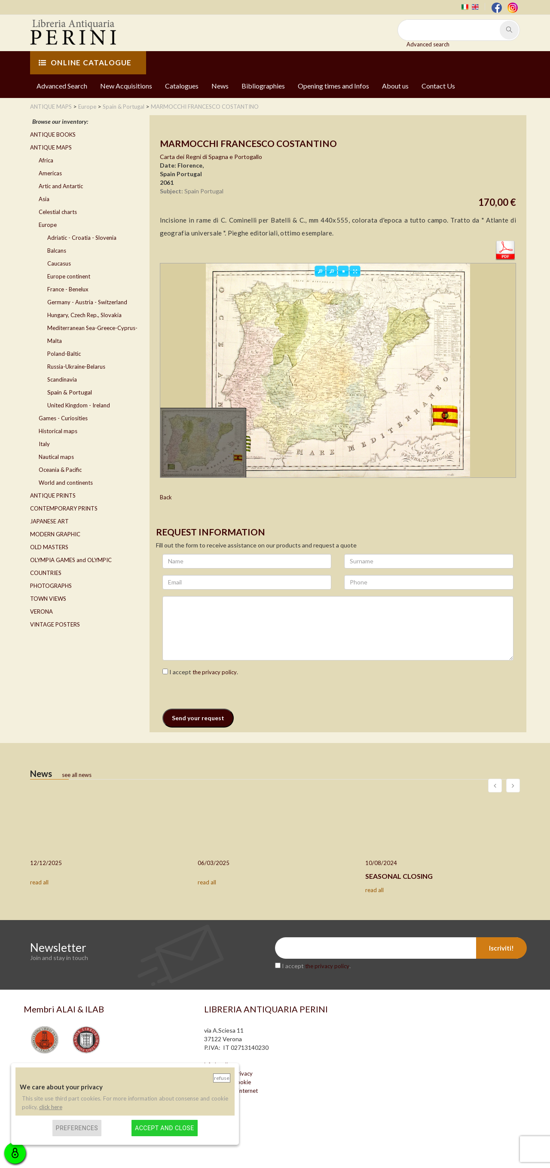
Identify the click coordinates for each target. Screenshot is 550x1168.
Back (166, 497)
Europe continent (68, 276)
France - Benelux (68, 289)
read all (39, 882)
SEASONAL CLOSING (399, 876)
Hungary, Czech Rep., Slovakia (84, 315)
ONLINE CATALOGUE (85, 62)
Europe (48, 224)
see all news (77, 774)
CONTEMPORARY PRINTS (64, 508)
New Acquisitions (126, 86)
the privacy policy (214, 672)
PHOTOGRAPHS (51, 585)
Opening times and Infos (333, 86)
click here (50, 1107)
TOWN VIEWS (48, 598)
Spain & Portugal (69, 392)
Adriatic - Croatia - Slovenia (81, 237)
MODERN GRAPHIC (55, 534)
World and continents (66, 482)
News (220, 86)
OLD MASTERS (49, 547)
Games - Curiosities (63, 418)
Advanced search (427, 44)
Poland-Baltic (64, 353)
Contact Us (438, 86)
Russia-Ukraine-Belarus (76, 366)
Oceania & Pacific (60, 469)
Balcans (56, 250)
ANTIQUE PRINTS (53, 495)
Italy (44, 443)
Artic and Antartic (61, 186)
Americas (50, 173)
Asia (44, 199)
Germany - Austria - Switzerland (87, 302)
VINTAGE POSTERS (55, 624)
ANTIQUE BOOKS (53, 134)
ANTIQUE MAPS (51, 147)
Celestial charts (58, 211)
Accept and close (164, 1128)
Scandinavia (62, 379)
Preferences (77, 1128)
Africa (46, 160)
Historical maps (58, 431)
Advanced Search (62, 86)
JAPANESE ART (49, 521)
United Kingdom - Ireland (78, 405)
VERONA (41, 611)
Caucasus (59, 263)
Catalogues (182, 86)
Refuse (221, 1078)
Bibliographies (263, 86)
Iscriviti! (501, 948)
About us (395, 86)
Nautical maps (56, 456)
